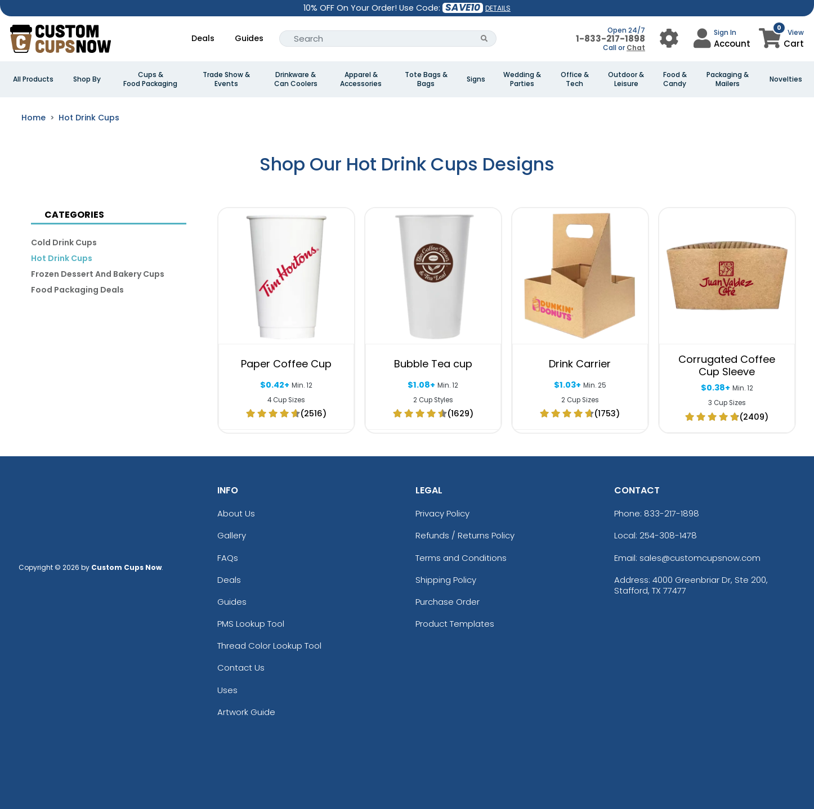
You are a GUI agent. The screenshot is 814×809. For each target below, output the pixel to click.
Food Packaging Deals (77, 289)
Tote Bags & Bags (426, 79)
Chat (636, 47)
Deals (202, 38)
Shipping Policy (445, 580)
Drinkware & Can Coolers (295, 79)
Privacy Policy (442, 513)
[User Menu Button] (669, 38)
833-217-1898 (671, 513)
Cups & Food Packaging (150, 79)
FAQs (227, 558)
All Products (33, 79)
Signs (476, 79)
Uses (227, 690)
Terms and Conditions (461, 558)
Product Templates (454, 624)
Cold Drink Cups (64, 242)
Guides (249, 38)
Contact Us (241, 667)
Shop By (87, 79)
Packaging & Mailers (727, 79)
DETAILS (498, 8)
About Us (236, 513)
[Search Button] (484, 38)
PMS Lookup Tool (250, 624)
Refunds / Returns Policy (465, 535)
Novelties (786, 79)
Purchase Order (447, 602)
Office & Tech (575, 79)
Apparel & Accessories (361, 79)
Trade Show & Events (226, 79)
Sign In (725, 32)
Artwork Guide (246, 712)
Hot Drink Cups (89, 117)
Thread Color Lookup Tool (269, 645)
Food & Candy (675, 79)
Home (33, 117)
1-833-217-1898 (610, 38)
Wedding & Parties (522, 79)
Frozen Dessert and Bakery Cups (97, 274)
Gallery (231, 535)
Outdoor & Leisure (626, 79)
